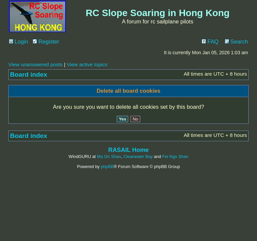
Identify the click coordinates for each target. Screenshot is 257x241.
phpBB (107, 166)
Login (18, 41)
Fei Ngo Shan (175, 156)
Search (236, 41)
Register (46, 41)
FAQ (210, 41)
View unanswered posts (35, 64)
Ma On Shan (109, 156)
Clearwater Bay (138, 156)
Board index (28, 74)
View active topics (87, 64)
